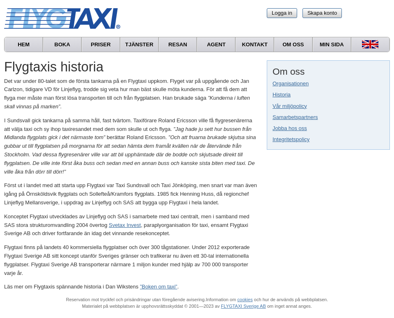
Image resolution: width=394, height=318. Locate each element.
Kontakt (255, 44)
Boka (62, 44)
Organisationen (291, 83)
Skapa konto (322, 13)
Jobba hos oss (290, 128)
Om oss (293, 44)
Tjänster (139, 44)
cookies (244, 299)
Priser (100, 44)
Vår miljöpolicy (290, 106)
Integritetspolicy (291, 139)
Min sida (332, 44)
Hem (24, 44)
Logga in (282, 13)
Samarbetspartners (295, 117)
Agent (216, 44)
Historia (282, 95)
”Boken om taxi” (158, 287)
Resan (177, 44)
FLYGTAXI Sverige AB (243, 306)
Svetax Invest (125, 225)
